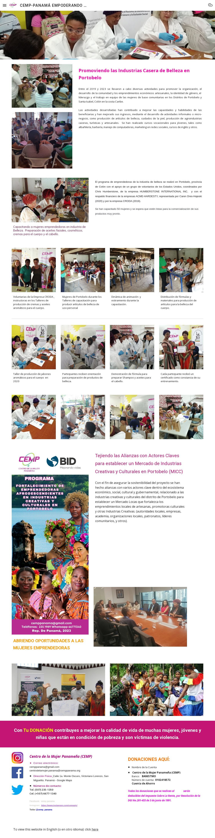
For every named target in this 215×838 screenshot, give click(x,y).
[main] (140, 74)
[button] (4, 5)
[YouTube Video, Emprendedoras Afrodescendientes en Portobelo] (140, 554)
